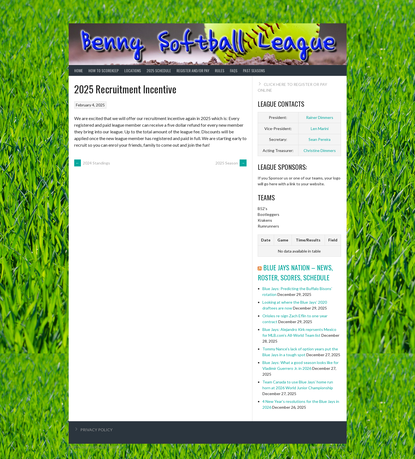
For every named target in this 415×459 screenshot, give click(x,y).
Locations (132, 70)
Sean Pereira (319, 139)
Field (332, 240)
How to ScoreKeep (103, 70)
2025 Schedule (158, 70)
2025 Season (231, 163)
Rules (219, 70)
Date (265, 240)
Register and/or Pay (193, 70)
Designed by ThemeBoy (328, 447)
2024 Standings (92, 163)
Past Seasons (254, 70)
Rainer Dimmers (319, 117)
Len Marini (320, 128)
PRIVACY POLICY (96, 429)
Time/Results (308, 240)
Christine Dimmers (320, 150)
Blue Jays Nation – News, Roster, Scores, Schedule (295, 272)
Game (282, 240)
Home (78, 70)
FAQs (233, 70)
